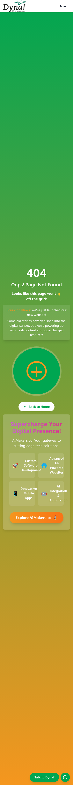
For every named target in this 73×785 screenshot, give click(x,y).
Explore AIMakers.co (37, 518)
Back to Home (36, 407)
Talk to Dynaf (44, 777)
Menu (64, 6)
